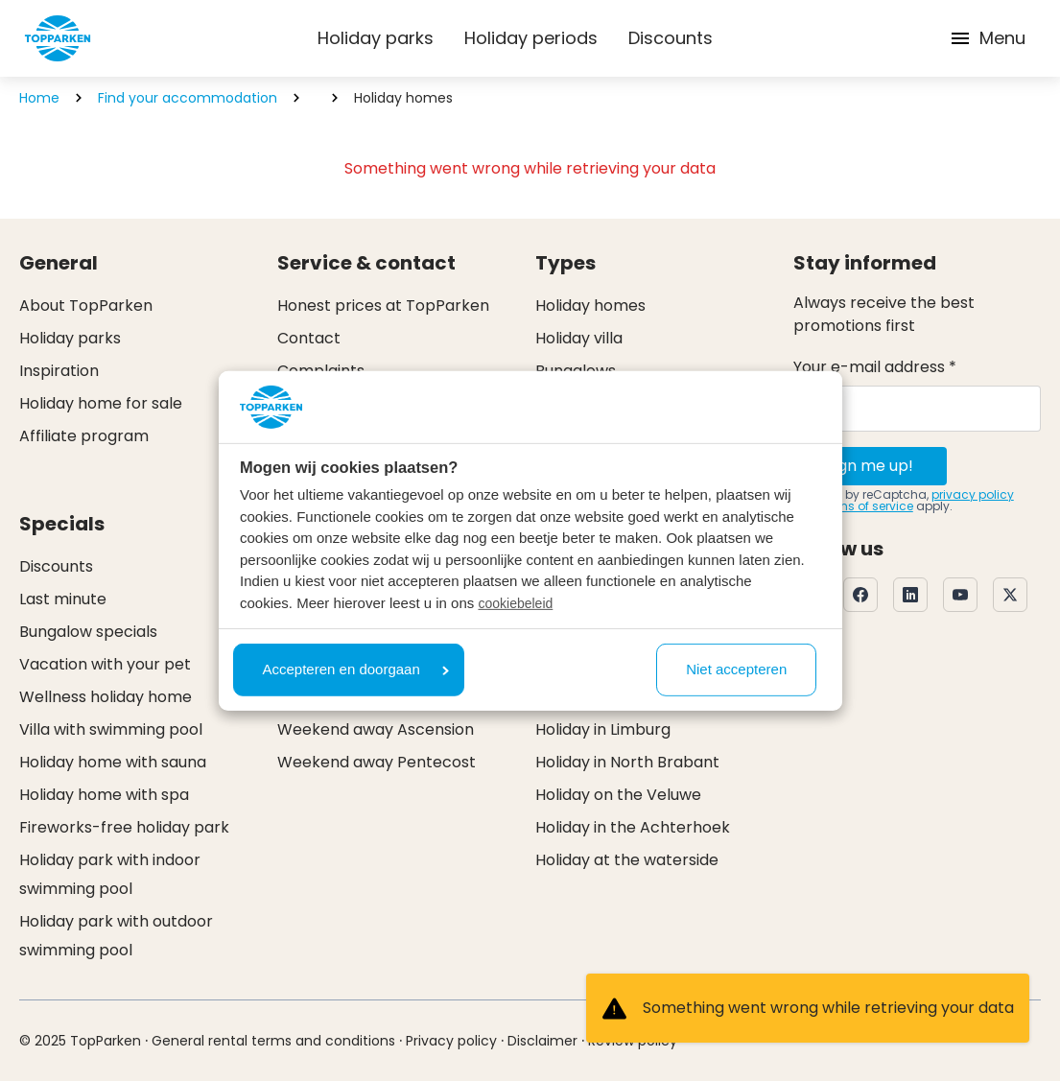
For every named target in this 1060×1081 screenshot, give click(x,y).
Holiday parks (376, 38)
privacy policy (972, 494)
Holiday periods (531, 38)
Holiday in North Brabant (627, 762)
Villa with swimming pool (110, 729)
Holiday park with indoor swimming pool (109, 874)
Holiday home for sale (100, 403)
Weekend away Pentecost (376, 762)
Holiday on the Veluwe (618, 795)
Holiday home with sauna (112, 762)
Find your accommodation (187, 97)
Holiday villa (579, 338)
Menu (987, 38)
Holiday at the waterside (626, 860)
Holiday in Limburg (603, 729)
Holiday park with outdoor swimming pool (116, 935)
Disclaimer (542, 1040)
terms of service (867, 506)
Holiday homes (590, 305)
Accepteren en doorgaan (356, 669)
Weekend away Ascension (375, 729)
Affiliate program (84, 436)
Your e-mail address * (874, 367)
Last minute (62, 599)
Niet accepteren (736, 669)
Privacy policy (451, 1040)
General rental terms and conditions (273, 1040)
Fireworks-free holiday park (124, 827)
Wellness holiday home (105, 697)
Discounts (670, 38)
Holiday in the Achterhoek (632, 827)
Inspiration (59, 371)
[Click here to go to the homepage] (57, 38)
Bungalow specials (88, 632)
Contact (309, 338)
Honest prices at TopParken (383, 305)
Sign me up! (869, 466)
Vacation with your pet (105, 664)
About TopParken (86, 305)
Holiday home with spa (104, 795)
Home (39, 97)
